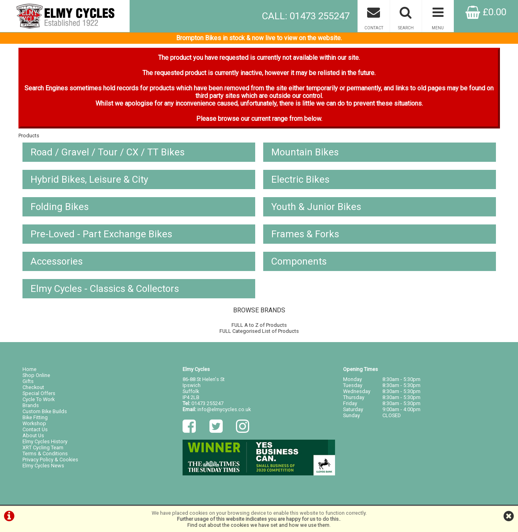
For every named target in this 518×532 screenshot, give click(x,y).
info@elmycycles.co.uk (224, 409)
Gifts (28, 381)
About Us (33, 435)
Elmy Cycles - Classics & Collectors (104, 288)
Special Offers (38, 393)
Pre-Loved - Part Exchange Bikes (101, 234)
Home (29, 369)
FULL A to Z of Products (259, 325)
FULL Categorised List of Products (259, 331)
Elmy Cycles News (43, 466)
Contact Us (35, 429)
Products (28, 135)
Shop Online (36, 375)
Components (299, 261)
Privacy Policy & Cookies (50, 460)
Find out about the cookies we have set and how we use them (258, 525)
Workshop (34, 423)
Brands (30, 405)
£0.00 (485, 12)
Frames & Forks (305, 234)
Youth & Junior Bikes (316, 206)
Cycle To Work (38, 399)
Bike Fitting (35, 417)
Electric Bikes (300, 179)
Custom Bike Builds (44, 411)
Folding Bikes (59, 206)
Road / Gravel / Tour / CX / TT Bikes (107, 152)
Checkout (33, 387)
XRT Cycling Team (42, 447)
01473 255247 (207, 403)
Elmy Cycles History (44, 441)
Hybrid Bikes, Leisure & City (89, 179)
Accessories (56, 261)
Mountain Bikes (305, 152)
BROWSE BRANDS (259, 310)
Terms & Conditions (45, 453)
